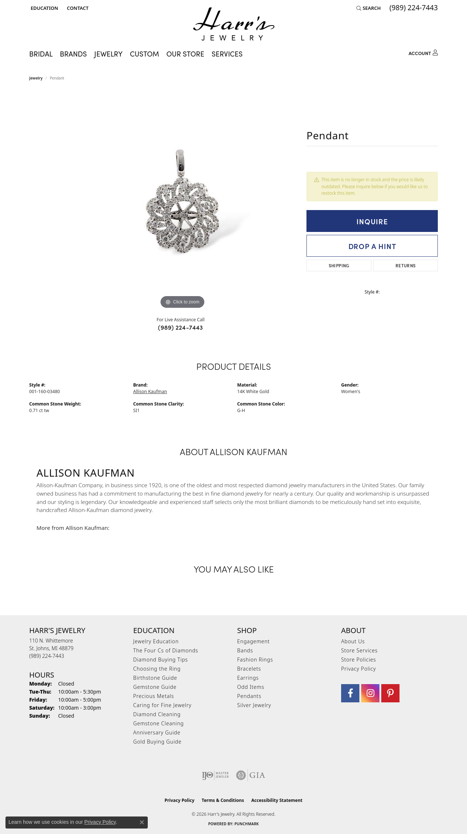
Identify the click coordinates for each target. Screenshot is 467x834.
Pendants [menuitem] (249, 696)
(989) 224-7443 (180, 327)
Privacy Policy (358, 668)
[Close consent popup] (142, 822)
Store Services (359, 650)
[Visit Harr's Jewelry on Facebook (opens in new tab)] (350, 693)
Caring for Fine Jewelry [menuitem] (162, 705)
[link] (76, 8)
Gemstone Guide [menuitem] (155, 686)
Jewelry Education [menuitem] (156, 641)
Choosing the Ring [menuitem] (157, 668)
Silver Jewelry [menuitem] (254, 705)
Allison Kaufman (150, 391)
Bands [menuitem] (245, 650)
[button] (43, 8)
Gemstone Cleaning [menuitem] (158, 723)
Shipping (339, 265)
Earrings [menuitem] (248, 677)
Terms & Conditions (223, 800)
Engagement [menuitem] (253, 641)
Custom (144, 53)
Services (227, 53)
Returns (405, 265)
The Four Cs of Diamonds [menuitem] (165, 650)
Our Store (185, 53)
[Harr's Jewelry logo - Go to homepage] (234, 24)
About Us (353, 641)
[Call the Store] (46, 655)
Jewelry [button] (108, 53)
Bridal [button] (41, 53)
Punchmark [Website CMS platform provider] (247, 823)
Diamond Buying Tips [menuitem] (160, 659)
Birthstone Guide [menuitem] (155, 677)
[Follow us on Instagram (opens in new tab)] (370, 693)
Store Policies (358, 659)
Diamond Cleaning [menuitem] (157, 714)
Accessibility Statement (276, 800)
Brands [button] (73, 53)
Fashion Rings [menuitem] (255, 659)
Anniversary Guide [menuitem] (156, 732)
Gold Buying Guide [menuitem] (157, 741)
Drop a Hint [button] (372, 246)
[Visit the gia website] (250, 775)
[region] (182, 201)
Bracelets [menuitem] (249, 668)
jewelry (36, 78)
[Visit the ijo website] (215, 775)
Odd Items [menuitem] (250, 686)
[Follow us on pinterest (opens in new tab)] (390, 693)
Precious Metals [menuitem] (153, 696)
